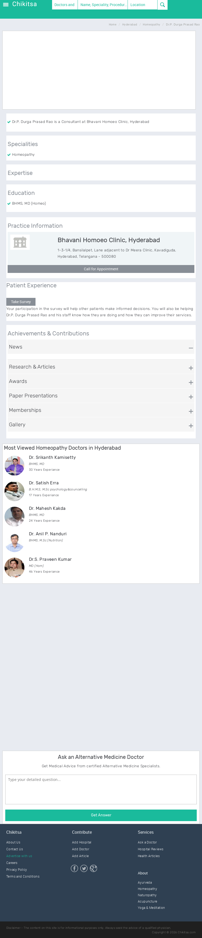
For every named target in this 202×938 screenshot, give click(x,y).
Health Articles (149, 856)
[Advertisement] (101, 93)
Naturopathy (147, 895)
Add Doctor (80, 849)
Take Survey (21, 301)
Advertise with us (19, 856)
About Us (13, 842)
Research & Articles (32, 367)
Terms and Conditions (22, 876)
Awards (18, 381)
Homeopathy (147, 889)
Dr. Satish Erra (44, 482)
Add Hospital (82, 842)
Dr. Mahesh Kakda (47, 508)
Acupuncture (147, 901)
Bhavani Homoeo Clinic (109, 240)
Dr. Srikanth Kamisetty (52, 457)
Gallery (17, 424)
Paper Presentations (33, 395)
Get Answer (101, 815)
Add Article (80, 856)
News (15, 347)
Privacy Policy (16, 869)
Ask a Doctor (147, 842)
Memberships (25, 410)
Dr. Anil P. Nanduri (48, 533)
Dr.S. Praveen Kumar (50, 559)
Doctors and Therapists (63, 5)
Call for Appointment (101, 268)
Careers (12, 863)
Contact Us (14, 849)
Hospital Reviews (150, 849)
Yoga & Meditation (151, 907)
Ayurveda (145, 882)
